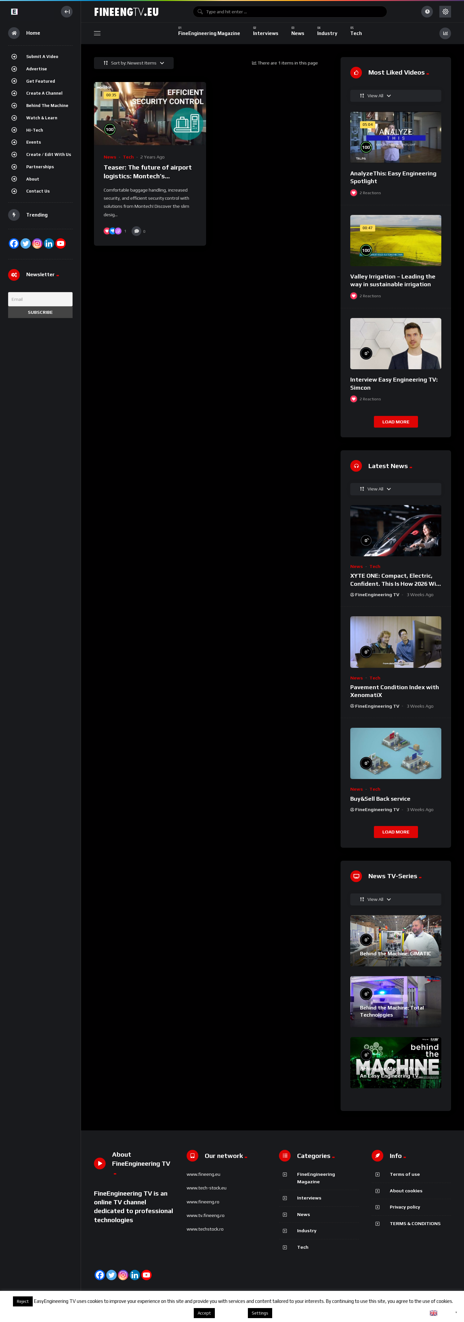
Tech (128, 156)
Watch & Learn (41, 117)
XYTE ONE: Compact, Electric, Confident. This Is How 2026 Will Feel (394, 583)
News (110, 156)
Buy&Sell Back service (380, 798)
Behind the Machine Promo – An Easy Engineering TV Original (395, 1076)
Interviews (309, 1197)
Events (33, 142)
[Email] (40, 299)
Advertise (36, 68)
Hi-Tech (34, 130)
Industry (307, 1230)
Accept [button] (204, 1313)
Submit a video (42, 56)
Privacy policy (405, 1207)
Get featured (40, 81)
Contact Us (38, 191)
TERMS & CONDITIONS (415, 1223)
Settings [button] (260, 1313)
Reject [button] (23, 1301)
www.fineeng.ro (203, 1201)
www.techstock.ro (205, 1229)
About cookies (406, 1190)
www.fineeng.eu (203, 1174)
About (32, 179)
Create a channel (44, 93)
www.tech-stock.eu (206, 1187)
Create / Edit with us (48, 154)
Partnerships (40, 166)
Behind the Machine (47, 105)
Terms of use (405, 1174)
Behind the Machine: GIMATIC (395, 953)
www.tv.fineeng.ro (206, 1215)
